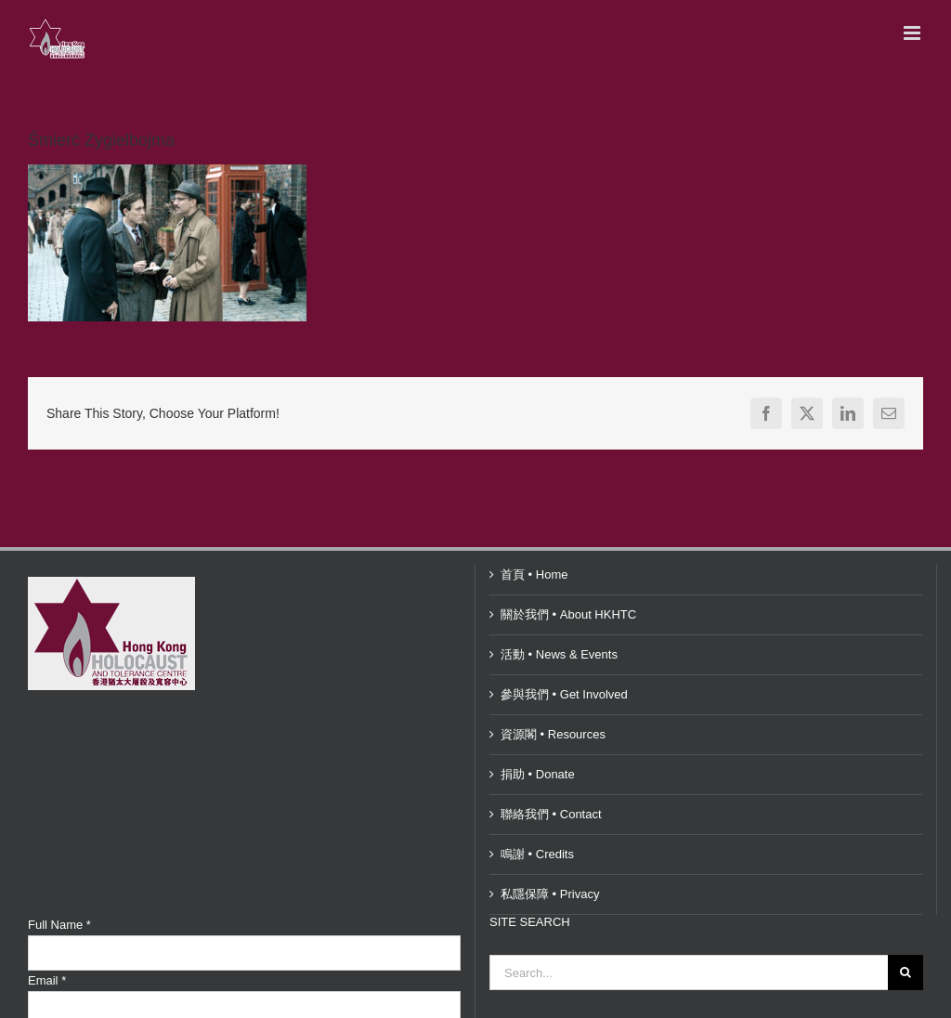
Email (47, 980)
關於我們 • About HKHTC (568, 614)
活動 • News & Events (559, 654)
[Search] (905, 972)
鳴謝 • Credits (537, 854)
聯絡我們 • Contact (551, 814)
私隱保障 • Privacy (550, 894)
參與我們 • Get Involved (564, 694)
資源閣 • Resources (553, 734)
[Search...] (688, 972)
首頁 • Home (534, 574)
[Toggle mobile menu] (913, 33)
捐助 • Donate (538, 774)
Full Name (59, 925)
